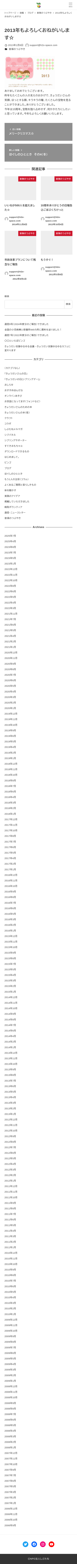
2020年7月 (10, 675)
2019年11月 (11, 719)
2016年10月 (11, 886)
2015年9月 (10, 953)
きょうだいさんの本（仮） (17, 412)
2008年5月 (10, 1425)
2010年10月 (11, 1264)
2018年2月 (10, 808)
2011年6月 (10, 1219)
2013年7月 (10, 1080)
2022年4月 (10, 602)
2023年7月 (10, 552)
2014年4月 (10, 1036)
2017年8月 (10, 836)
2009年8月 (10, 1342)
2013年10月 (11, 1064)
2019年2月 (10, 753)
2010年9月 (10, 1269)
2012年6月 (10, 1153)
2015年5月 (10, 969)
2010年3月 (10, 1303)
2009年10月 (11, 1331)
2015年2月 (10, 986)
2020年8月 (10, 669)
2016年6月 (10, 908)
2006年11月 (11, 1514)
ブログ (8, 468)
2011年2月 (10, 1242)
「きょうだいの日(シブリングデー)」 (22, 379)
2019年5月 (10, 741)
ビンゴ (8, 462)
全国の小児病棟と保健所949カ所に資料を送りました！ (33, 329)
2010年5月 (10, 1292)
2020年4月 (10, 691)
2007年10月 (11, 1464)
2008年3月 (10, 1436)
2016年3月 (10, 919)
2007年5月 (10, 1486)
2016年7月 (10, 903)
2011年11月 (11, 1192)
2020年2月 (10, 702)
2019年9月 (10, 730)
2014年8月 (10, 1019)
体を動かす (10, 490)
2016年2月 (10, 925)
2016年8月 (10, 897)
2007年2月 (10, 1497)
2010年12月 (11, 1253)
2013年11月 (11, 1058)
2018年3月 (10, 802)
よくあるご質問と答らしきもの (20, 485)
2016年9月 (10, 891)
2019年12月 (11, 713)
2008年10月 (11, 1397)
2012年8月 (10, 1142)
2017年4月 (10, 858)
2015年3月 (10, 980)
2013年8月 (10, 1075)
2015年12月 (11, 936)
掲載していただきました (17, 501)
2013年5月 (10, 1092)
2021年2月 (10, 641)
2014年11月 (11, 1003)
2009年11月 (11, 1325)
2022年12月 (11, 569)
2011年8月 (10, 1208)
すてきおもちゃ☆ (14, 446)
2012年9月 (10, 1136)
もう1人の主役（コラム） (17, 479)
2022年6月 (10, 591)
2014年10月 (11, 1008)
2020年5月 (10, 686)
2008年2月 (10, 1442)
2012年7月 (10, 1147)
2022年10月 (11, 580)
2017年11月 (11, 825)
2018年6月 (10, 791)
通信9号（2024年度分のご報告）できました (27, 324)
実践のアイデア (12, 496)
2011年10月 (11, 1197)
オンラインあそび (13, 396)
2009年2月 (10, 1375)
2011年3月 (10, 1236)
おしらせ (9, 385)
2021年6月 (10, 625)
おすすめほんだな (14, 390)
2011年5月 (10, 1225)
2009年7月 (10, 1347)
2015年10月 (11, 947)
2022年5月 (10, 597)
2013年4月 (10, 1097)
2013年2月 (10, 1108)
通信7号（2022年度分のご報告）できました (27, 335)
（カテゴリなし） (12, 368)
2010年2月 (10, 1308)
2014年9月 (10, 1014)
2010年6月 (10, 1286)
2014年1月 (10, 1047)
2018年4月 (10, 797)
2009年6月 (10, 1353)
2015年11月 (11, 941)
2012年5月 (10, 1158)
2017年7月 (10, 841)
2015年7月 (10, 964)
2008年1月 (10, 1447)
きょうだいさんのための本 (18, 407)
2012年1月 (10, 1180)
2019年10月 (11, 725)
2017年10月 (11, 830)
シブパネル (10, 435)
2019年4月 (10, 747)
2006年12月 (11, 1508)
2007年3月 (10, 1492)
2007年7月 (10, 1475)
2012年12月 (11, 1119)
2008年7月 (10, 1414)
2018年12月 (11, 764)
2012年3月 (10, 1169)
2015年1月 (10, 992)
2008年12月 (11, 1386)
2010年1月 (10, 1314)
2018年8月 (10, 780)
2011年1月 (10, 1247)
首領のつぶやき (17, 49)
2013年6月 (10, 1086)
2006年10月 (11, 1520)
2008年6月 (10, 1420)
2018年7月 (10, 786)
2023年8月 (10, 547)
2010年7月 (10, 1280)
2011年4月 (10, 1231)
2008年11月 (11, 1392)
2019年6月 (10, 736)
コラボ (8, 423)
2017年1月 (10, 869)
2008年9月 (10, 1403)
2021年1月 (10, 647)
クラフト (9, 418)
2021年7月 (10, 619)
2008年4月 (10, 1431)
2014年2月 (10, 1041)
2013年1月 (10, 1114)
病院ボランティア (13, 507)
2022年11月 (11, 575)
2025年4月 (10, 541)
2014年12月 (11, 997)
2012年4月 (10, 1164)
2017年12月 (11, 819)
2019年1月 (10, 758)
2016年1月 (10, 930)
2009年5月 (10, 1358)
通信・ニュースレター (15, 512)
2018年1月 (10, 814)
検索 (7, 296)
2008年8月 (10, 1408)
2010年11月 (11, 1258)
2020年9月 (10, 664)
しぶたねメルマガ (14, 429)
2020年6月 (10, 680)
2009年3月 (10, 1369)
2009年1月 (10, 1381)
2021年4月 (10, 636)
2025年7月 (10, 536)
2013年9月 (10, 1069)
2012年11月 (11, 1125)
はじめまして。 (12, 457)
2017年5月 (10, 853)
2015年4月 (10, 975)
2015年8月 (10, 958)
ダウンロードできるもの (17, 451)
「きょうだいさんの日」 (16, 373)
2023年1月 (10, 563)
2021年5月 (10, 630)
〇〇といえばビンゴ (15, 340)
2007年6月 (10, 1481)
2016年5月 (10, 914)
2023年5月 (10, 558)
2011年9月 (10, 1203)
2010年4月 (10, 1297)
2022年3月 (10, 608)
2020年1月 (10, 708)
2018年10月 (11, 775)
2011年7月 (10, 1214)
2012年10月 (11, 1130)
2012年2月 (10, 1175)
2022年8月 (10, 586)
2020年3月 (10, 697)
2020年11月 (11, 658)
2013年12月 (11, 1053)
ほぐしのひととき (14, 474)
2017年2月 (10, 864)
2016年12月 (11, 875)
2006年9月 (10, 1525)
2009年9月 (10, 1336)
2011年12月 (11, 1186)
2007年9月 (10, 1470)
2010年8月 (10, 1275)
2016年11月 (11, 880)
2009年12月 (11, 1319)
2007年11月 (11, 1458)
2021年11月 (11, 613)
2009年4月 (10, 1364)
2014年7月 (10, 1025)
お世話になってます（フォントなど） (22, 401)
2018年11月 (11, 769)
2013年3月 (10, 1103)
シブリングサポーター (16, 440)
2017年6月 (10, 847)
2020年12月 (11, 652)
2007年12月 (11, 1453)
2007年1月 (10, 1503)
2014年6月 (10, 1030)
